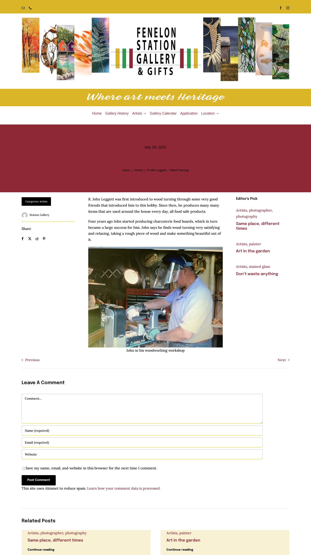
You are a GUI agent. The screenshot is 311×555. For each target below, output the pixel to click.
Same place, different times (55, 540)
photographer (260, 210)
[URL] (142, 454)
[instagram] (287, 8)
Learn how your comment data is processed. (123, 488)
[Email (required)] (142, 442)
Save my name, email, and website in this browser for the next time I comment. (91, 468)
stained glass (259, 266)
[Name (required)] (142, 430)
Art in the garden (253, 251)
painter (255, 244)
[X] (29, 238)
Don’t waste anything (257, 274)
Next (282, 360)
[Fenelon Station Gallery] (155, 19)
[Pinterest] (44, 238)
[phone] (30, 8)
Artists (43, 201)
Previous (32, 360)
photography (246, 216)
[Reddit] (36, 238)
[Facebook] (22, 238)
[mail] (23, 8)
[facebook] (280, 8)
